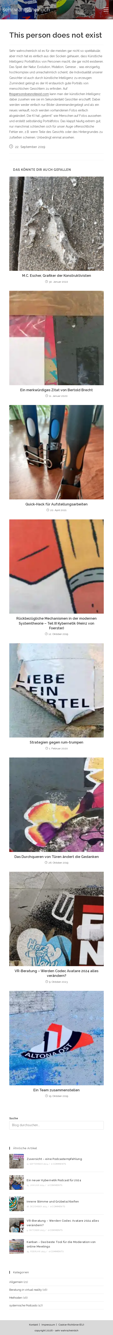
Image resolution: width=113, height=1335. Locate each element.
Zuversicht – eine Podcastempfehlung (54, 1159)
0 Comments (58, 1164)
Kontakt (33, 1324)
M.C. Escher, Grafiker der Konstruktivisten (56, 276)
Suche (13, 1118)
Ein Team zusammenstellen (56, 1090)
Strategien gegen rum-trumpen (56, 742)
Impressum (48, 1324)
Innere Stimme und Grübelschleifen (53, 1201)
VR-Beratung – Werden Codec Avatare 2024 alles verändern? (56, 973)
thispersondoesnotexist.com (29, 94)
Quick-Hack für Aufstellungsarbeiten (56, 504)
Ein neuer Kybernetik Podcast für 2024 (54, 1180)
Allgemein (16, 1282)
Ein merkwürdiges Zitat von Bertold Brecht (56, 390)
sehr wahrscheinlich (26, 9)
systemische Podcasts (23, 1305)
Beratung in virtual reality (25, 1289)
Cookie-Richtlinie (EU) (71, 1324)
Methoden (15, 1297)
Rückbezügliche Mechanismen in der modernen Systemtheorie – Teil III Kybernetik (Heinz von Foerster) (56, 623)
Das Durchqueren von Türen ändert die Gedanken (56, 857)
